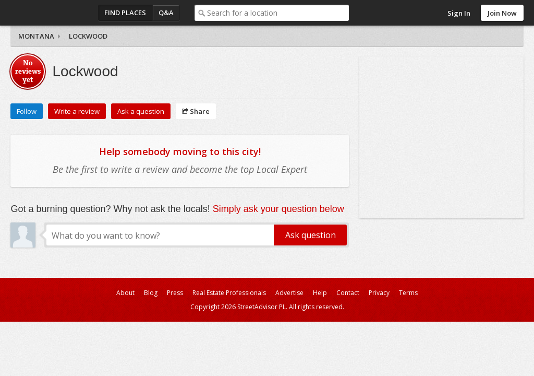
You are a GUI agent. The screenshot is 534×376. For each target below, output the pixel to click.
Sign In (458, 13)
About (125, 292)
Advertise (289, 292)
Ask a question (140, 111)
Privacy (379, 292)
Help (320, 292)
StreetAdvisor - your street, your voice (52, 12)
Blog (150, 292)
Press (175, 292)
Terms (408, 292)
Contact (347, 292)
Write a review (77, 111)
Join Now (502, 13)
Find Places (125, 12)
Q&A (166, 12)
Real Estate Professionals (229, 292)
